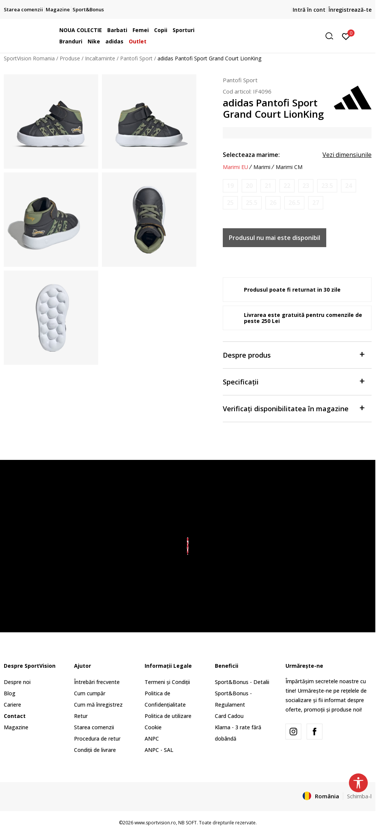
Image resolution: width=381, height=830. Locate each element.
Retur (81, 715)
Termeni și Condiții (167, 682)
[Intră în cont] (346, 36)
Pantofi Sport (136, 58)
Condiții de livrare (95, 749)
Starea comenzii (94, 727)
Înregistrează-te (350, 9)
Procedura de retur (97, 738)
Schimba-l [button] (359, 796)
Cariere (12, 704)
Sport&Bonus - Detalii (242, 682)
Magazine (16, 727)
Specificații (293, 381)
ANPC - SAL (159, 749)
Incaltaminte (100, 58)
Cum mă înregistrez (98, 704)
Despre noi (17, 682)
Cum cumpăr (89, 693)
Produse (70, 58)
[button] (279, 36)
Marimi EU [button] (235, 167)
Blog (9, 693)
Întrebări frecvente (97, 682)
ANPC (152, 738)
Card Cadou (229, 715)
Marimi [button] (261, 167)
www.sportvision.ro (155, 822)
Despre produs (293, 354)
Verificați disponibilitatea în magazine (293, 408)
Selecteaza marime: (251, 154)
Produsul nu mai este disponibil (274, 238)
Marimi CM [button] (289, 167)
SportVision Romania (29, 58)
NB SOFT (187, 822)
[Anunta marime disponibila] (230, 185)
